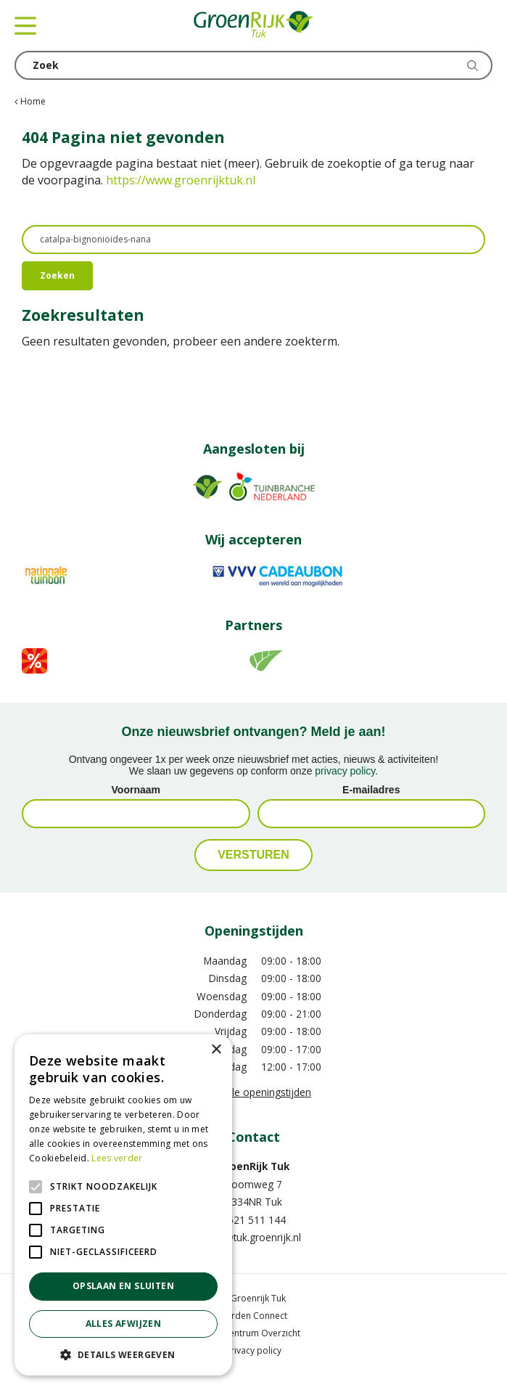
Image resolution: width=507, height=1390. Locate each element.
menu (25, 25)
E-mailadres (371, 790)
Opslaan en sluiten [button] (123, 1286)
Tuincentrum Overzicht (253, 1333)
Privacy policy (253, 1350)
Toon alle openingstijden (253, 1092)
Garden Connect (253, 1315)
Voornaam (136, 790)
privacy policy (345, 771)
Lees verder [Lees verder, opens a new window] (116, 1158)
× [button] (215, 1049)
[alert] (123, 1204)
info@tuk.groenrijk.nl (253, 1237)
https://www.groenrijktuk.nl (180, 180)
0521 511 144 (254, 1220)
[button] (123, 1354)
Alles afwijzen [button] (124, 1323)
